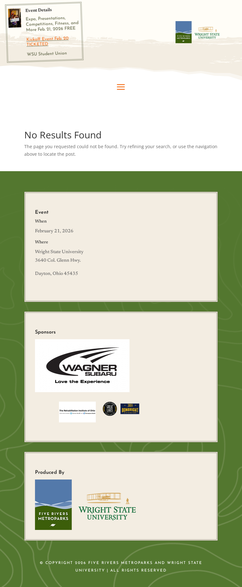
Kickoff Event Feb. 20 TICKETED (47, 41)
